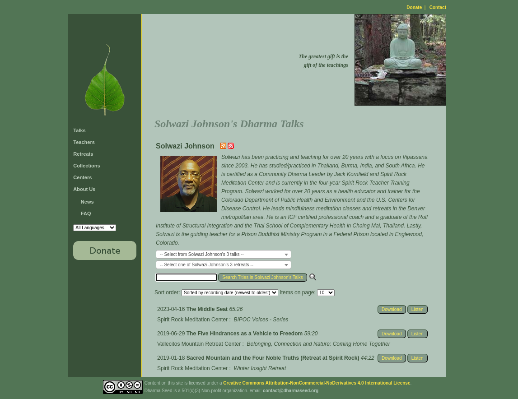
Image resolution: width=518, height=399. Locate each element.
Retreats (83, 154)
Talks (79, 130)
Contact (437, 7)
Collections (86, 165)
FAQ (86, 213)
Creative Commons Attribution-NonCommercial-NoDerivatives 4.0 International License (316, 382)
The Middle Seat (208, 309)
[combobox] (223, 254)
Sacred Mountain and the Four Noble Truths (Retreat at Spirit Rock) (274, 358)
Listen (417, 309)
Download (391, 309)
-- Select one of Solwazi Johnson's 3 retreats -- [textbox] (206, 264)
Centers (82, 177)
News (87, 201)
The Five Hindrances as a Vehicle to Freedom (245, 333)
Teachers (84, 142)
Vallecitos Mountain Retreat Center (199, 344)
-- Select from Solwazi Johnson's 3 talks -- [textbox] (202, 254)
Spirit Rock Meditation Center (192, 319)
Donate (414, 7)
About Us (84, 189)
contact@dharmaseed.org (290, 390)
